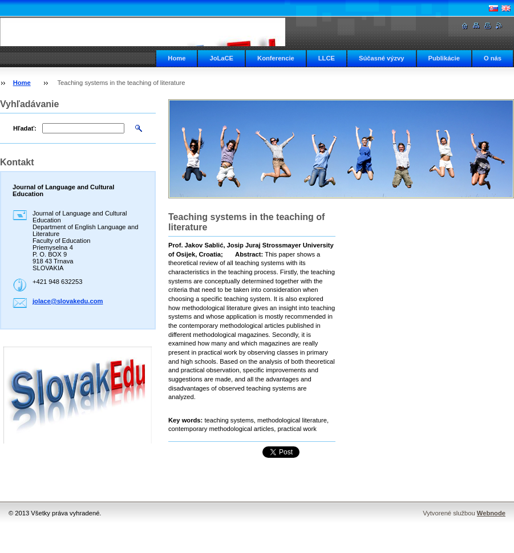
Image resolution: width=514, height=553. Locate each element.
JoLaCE (221, 58)
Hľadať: (25, 128)
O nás (492, 58)
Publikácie (444, 58)
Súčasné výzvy (381, 58)
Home (176, 58)
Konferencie (275, 58)
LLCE (326, 58)
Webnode (491, 513)
